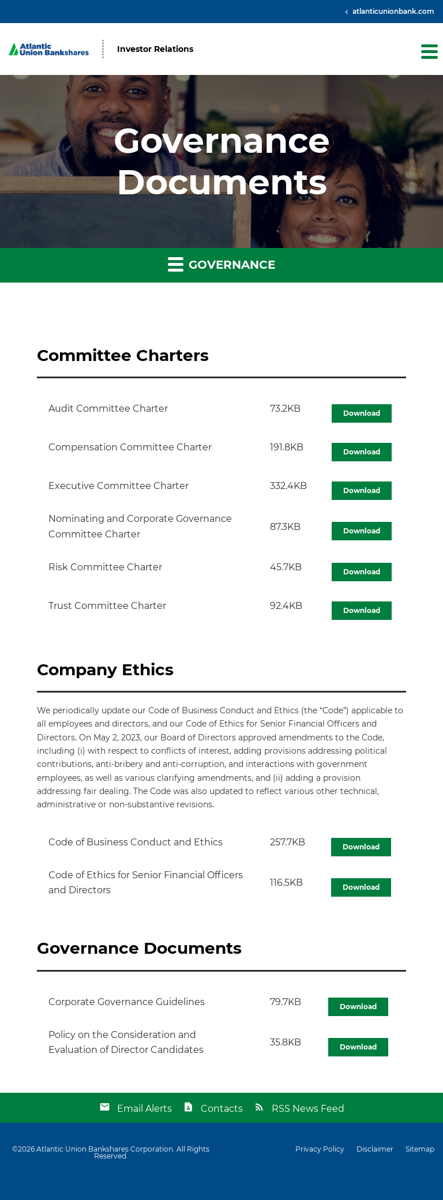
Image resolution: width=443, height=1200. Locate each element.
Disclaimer (374, 1149)
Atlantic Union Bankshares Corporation (104, 1149)
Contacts (222, 1108)
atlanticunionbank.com (392, 11)
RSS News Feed (308, 1108)
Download (361, 413)
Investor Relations (155, 49)
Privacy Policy (319, 1149)
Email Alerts (144, 1108)
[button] (428, 51)
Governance (221, 264)
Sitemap (420, 1149)
